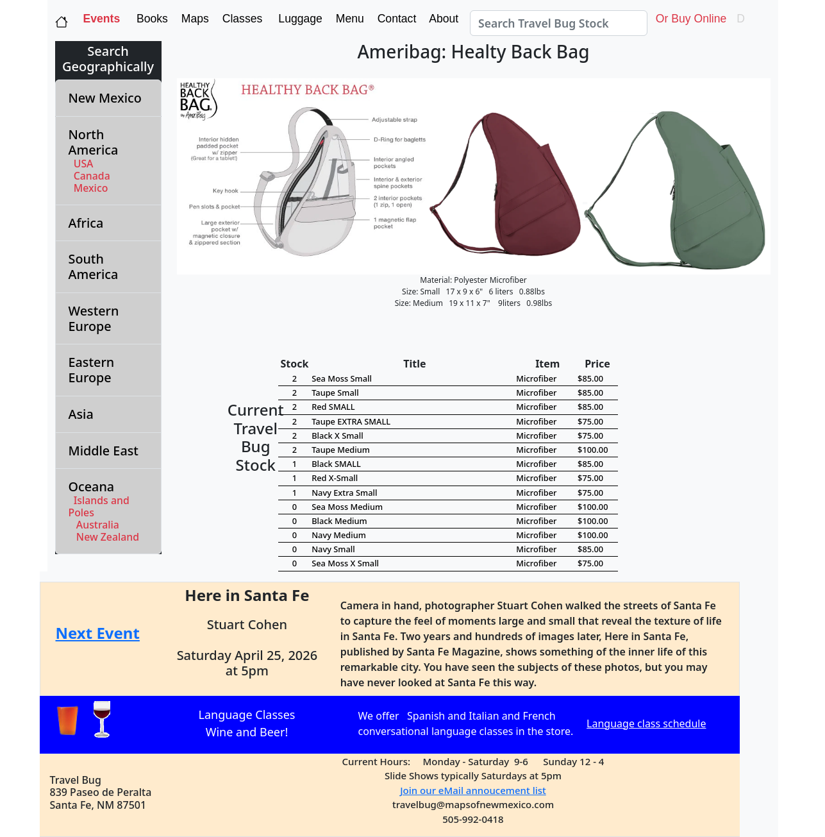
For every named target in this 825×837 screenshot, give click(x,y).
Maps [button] (193, 18)
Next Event (98, 632)
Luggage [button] (298, 18)
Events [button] (102, 18)
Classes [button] (240, 18)
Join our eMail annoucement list (473, 790)
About (445, 18)
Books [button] (149, 18)
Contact (395, 18)
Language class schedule (646, 723)
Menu (348, 18)
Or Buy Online (689, 18)
